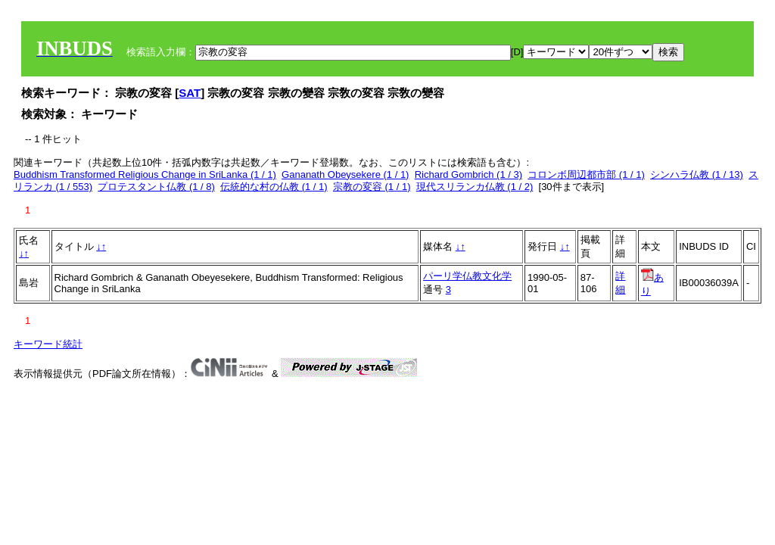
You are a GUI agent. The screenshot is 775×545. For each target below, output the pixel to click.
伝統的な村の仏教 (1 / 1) (274, 186)
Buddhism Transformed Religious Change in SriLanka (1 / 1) (145, 174)
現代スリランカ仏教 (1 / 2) (475, 186)
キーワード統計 (48, 344)
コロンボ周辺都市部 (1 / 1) (586, 174)
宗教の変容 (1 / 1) (372, 186)
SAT (190, 92)
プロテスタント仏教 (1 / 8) (156, 186)
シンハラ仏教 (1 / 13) (696, 174)
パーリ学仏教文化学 (467, 276)
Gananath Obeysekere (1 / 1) (345, 174)
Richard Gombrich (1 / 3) (468, 174)
